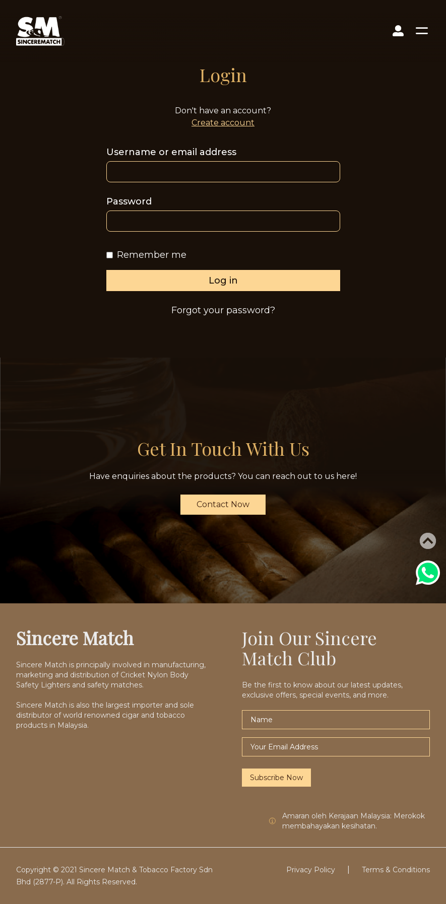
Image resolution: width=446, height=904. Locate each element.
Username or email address (171, 152)
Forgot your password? (223, 310)
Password (129, 201)
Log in (223, 280)
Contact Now (223, 504)
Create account (223, 122)
